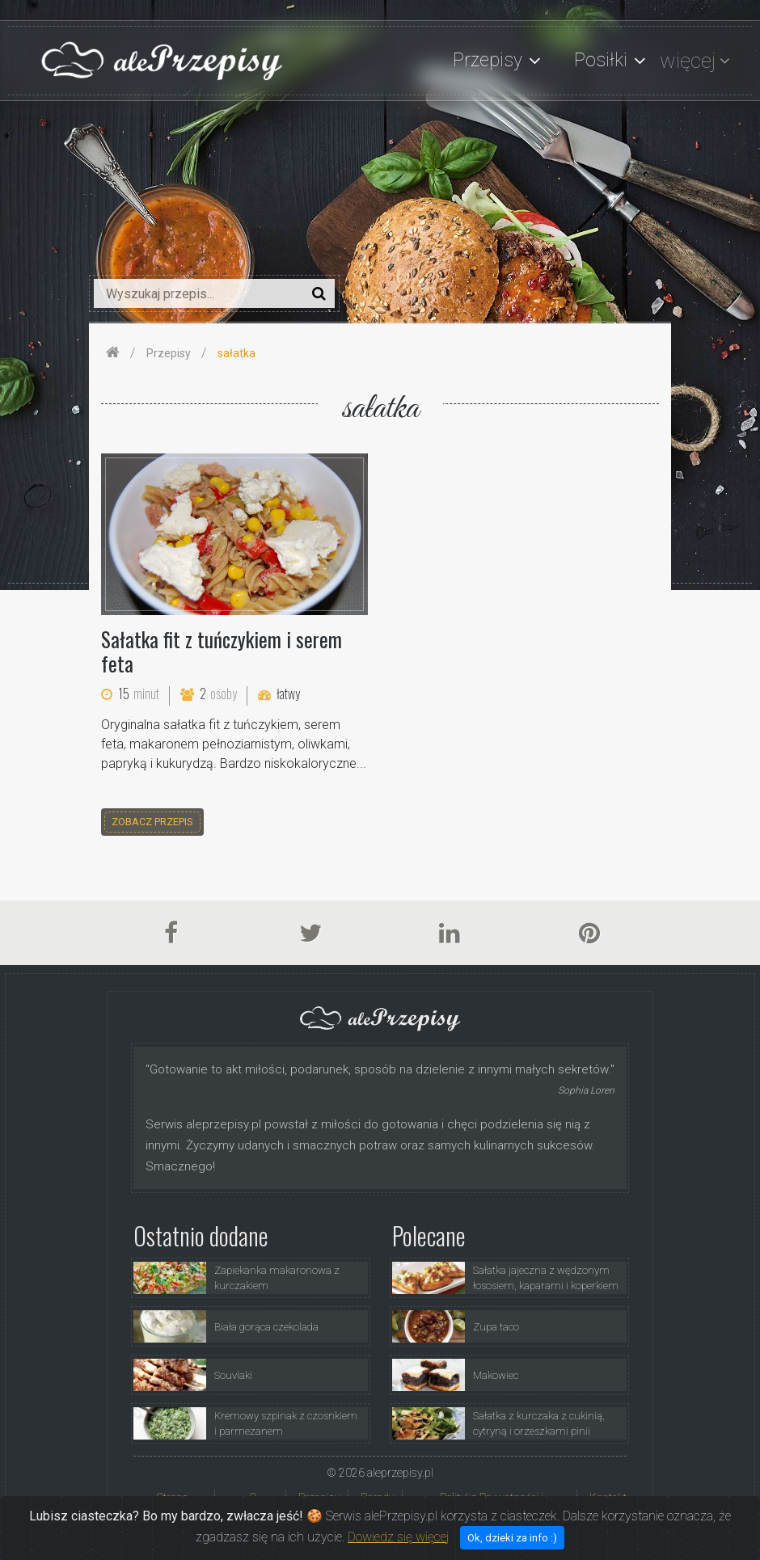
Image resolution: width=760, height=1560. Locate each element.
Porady (378, 1497)
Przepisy (319, 1497)
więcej (688, 60)
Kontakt (608, 1497)
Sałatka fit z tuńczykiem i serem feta (221, 651)
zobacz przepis (152, 822)
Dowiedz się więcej (398, 1548)
